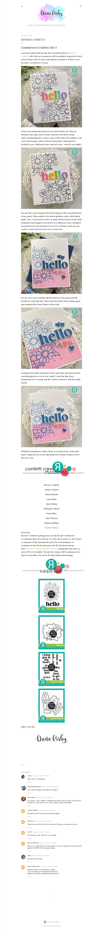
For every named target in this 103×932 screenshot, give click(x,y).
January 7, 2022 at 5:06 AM (50, 786)
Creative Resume (41, 25)
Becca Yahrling (32, 843)
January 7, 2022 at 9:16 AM (43, 821)
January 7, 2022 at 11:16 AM (49, 866)
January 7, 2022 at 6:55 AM (44, 797)
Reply (29, 782)
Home (29, 25)
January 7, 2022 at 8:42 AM (47, 810)
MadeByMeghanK (34, 787)
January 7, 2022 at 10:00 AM (48, 843)
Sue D (29, 832)
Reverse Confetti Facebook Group (41, 548)
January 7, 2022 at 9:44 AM (41, 832)
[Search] (80, 6)
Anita (29, 856)
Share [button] (23, 764)
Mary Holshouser (33, 866)
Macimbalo (31, 797)
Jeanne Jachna (51, 527)
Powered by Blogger (51, 922)
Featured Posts (57, 25)
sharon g (30, 821)
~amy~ (29, 776)
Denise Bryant (32, 810)
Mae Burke (57, 926)
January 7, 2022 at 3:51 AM (41, 776)
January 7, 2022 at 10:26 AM (40, 855)
